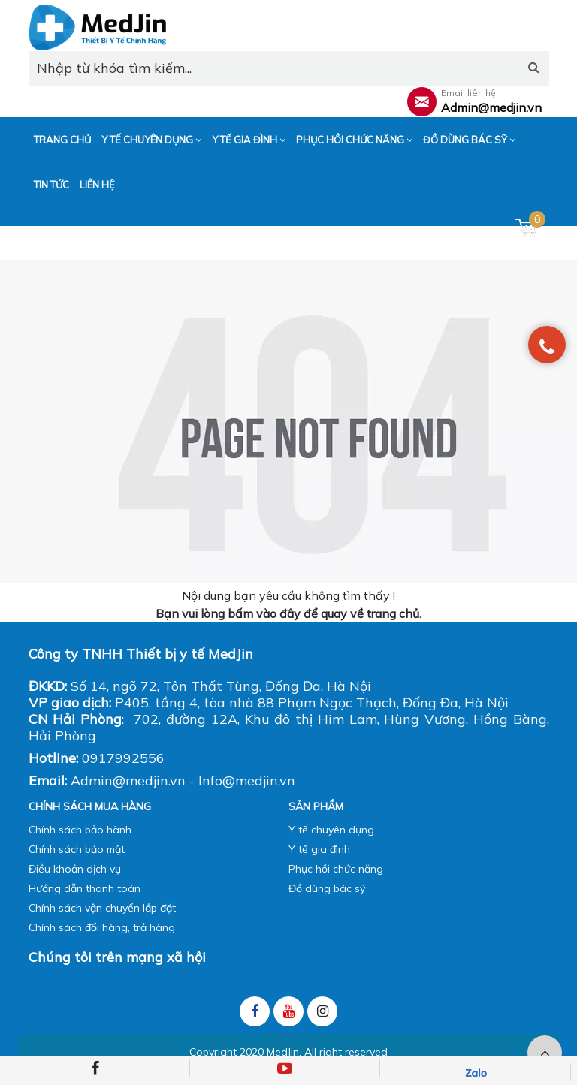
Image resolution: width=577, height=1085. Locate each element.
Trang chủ (62, 140)
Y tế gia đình (248, 140)
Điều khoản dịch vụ (75, 869)
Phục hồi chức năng (354, 140)
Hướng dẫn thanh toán (84, 888)
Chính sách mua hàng (90, 806)
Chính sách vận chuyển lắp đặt (102, 908)
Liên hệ (97, 185)
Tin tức (51, 185)
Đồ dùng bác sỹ (469, 140)
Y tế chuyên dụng (151, 140)
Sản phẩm (315, 806)
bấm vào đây (264, 613)
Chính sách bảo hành (80, 829)
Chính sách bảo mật (77, 849)
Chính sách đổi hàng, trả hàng (102, 927)
